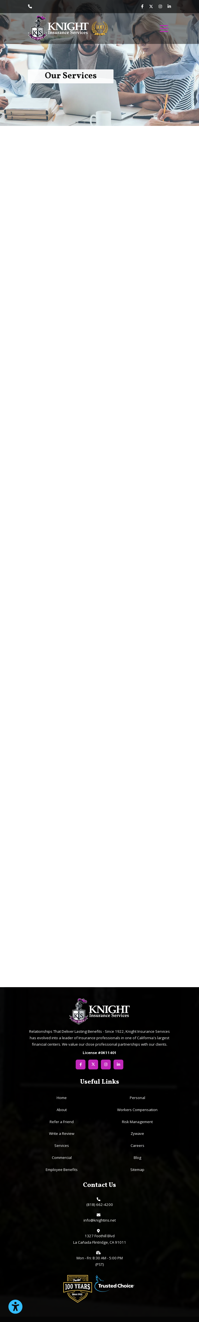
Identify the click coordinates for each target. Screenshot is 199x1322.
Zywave (137, 1133)
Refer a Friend (62, 1121)
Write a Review (61, 1133)
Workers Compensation (137, 1109)
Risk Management (137, 1121)
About (62, 1109)
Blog (137, 1157)
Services (61, 1145)
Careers (137, 1145)
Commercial (62, 1157)
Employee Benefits (62, 1169)
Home (62, 1097)
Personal (137, 1097)
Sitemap (137, 1169)
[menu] (164, 29)
